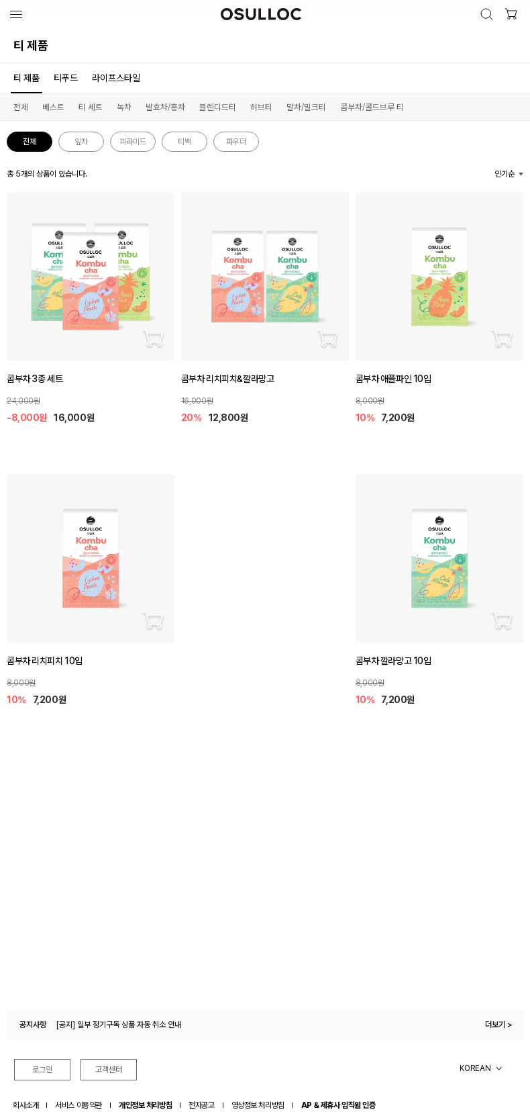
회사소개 (25, 1105)
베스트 (53, 107)
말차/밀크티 (306, 107)
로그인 (42, 1069)
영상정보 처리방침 (257, 1105)
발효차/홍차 (165, 107)
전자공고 (201, 1105)
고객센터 (108, 1069)
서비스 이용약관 (78, 1105)
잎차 (81, 141)
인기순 (504, 174)
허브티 (261, 107)
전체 (20, 107)
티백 (184, 141)
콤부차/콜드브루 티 (372, 107)
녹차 (124, 107)
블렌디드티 (217, 107)
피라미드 (132, 141)
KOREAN (475, 1068)
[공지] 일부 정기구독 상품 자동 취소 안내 (118, 1024)
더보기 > (499, 1024)
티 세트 (90, 107)
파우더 (236, 141)
